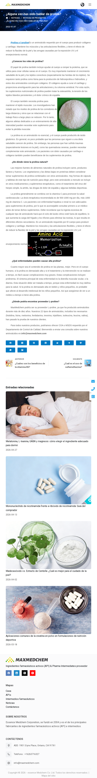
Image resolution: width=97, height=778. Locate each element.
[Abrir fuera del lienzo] (89, 4)
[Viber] (80, 342)
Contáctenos (12, 706)
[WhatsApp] (10, 350)
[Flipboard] (22, 350)
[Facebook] (10, 342)
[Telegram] (69, 342)
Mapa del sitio (48, 775)
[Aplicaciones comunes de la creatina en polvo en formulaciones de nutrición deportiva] (48, 610)
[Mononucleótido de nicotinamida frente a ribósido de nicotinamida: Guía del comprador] (48, 480)
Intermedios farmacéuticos (20, 699)
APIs (8, 694)
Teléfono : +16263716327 (26, 754)
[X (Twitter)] (22, 342)
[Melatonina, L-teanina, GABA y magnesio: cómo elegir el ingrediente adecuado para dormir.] (48, 415)
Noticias (10, 703)
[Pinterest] (34, 342)
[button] (82, 4)
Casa (8, 691)
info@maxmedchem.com (26, 763)
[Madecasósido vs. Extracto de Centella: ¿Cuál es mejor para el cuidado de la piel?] (48, 545)
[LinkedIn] (45, 342)
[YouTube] (33, 673)
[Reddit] (57, 342)
